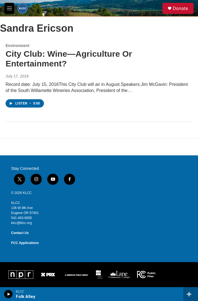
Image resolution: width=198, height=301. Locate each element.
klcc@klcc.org (21, 223)
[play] (8, 294)
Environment (17, 45)
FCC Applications (25, 243)
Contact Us (20, 233)
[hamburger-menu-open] (9, 8)
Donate (180, 8)
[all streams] (190, 294)
